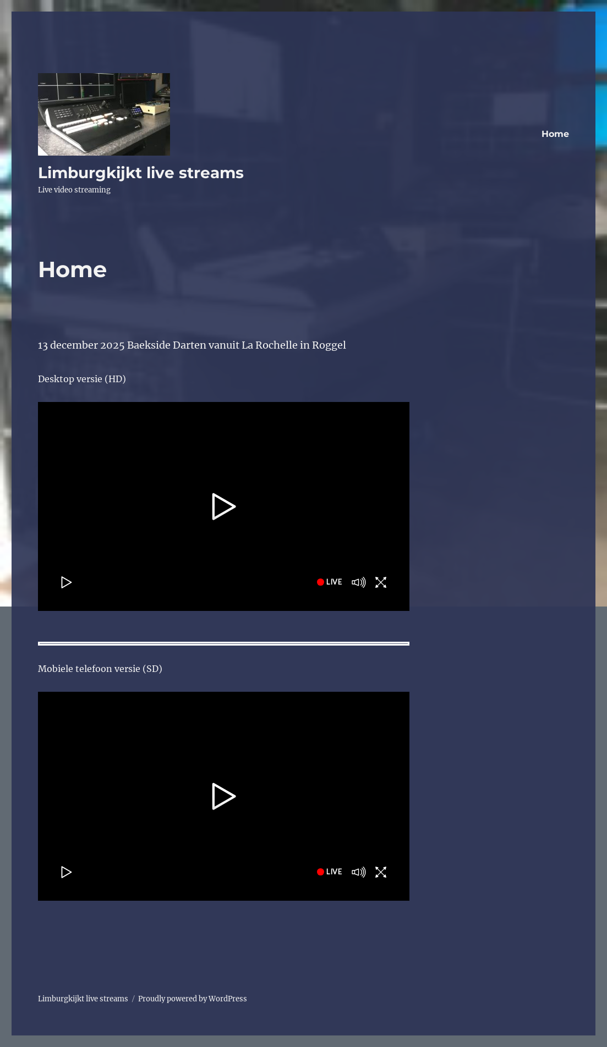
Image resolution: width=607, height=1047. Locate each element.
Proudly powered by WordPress (192, 999)
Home (555, 134)
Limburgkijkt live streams (141, 172)
